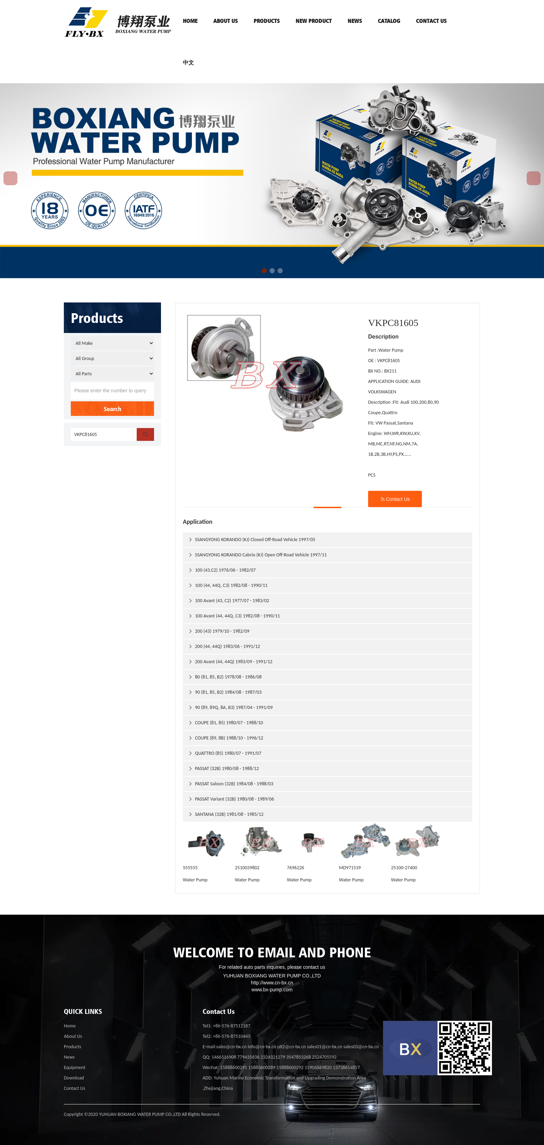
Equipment (74, 1067)
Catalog (389, 20)
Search (112, 408)
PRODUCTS (267, 20)
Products (72, 1047)
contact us (431, 20)
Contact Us (395, 499)
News (355, 20)
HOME (190, 20)
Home (70, 1026)
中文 (188, 62)
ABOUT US (225, 20)
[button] (264, 270)
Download (74, 1078)
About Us (73, 1036)
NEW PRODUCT (314, 20)
